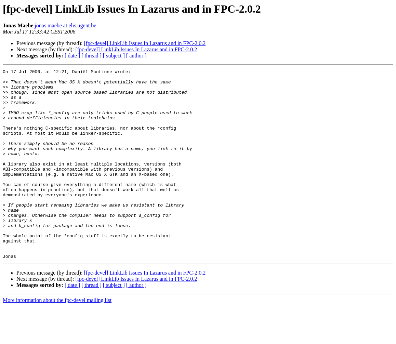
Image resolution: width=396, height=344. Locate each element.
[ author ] (136, 55)
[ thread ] (91, 55)
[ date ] (72, 55)
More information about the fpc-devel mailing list (57, 338)
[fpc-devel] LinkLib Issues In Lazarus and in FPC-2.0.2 (145, 43)
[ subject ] (114, 55)
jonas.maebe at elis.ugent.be (65, 25)
